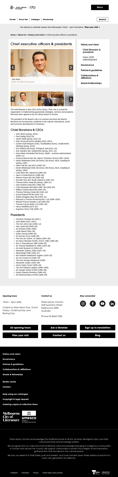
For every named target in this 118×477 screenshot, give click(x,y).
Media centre (9, 382)
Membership (48, 19)
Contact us (59, 335)
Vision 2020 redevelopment (90, 58)
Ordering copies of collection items (20, 404)
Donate (13, 19)
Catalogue (35, 19)
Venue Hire (23, 19)
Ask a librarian (59, 327)
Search (102, 19)
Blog (97, 335)
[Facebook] (93, 304)
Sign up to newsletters (97, 327)
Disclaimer (25, 473)
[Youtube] (102, 304)
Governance (87, 64)
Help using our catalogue (15, 394)
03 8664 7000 (55, 316)
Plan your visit (91, 27)
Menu (100, 7)
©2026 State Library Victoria (53, 473)
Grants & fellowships (91, 83)
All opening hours (20, 327)
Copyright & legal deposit (16, 399)
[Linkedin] (112, 304)
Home (13, 35)
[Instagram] (83, 304)
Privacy (35, 473)
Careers (7, 387)
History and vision (36, 35)
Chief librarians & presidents (92, 51)
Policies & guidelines (91, 70)
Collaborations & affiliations (89, 76)
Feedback (14, 473)
